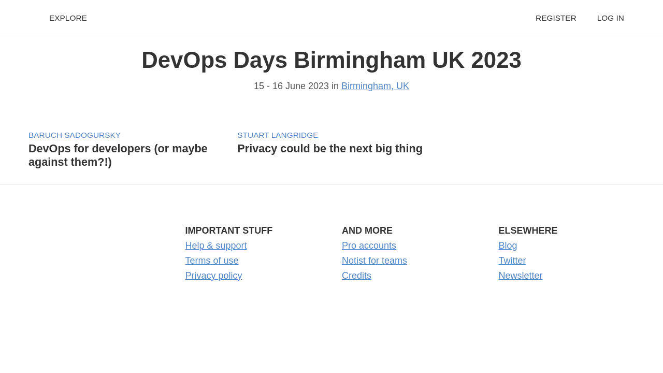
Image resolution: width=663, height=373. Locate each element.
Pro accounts (369, 245)
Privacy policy (213, 275)
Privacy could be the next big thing (330, 148)
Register (556, 17)
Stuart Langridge (277, 135)
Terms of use (212, 260)
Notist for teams (374, 260)
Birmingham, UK (375, 86)
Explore (68, 17)
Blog (508, 245)
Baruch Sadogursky (74, 135)
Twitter (512, 260)
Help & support (216, 245)
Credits (356, 275)
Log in (610, 17)
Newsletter (521, 275)
